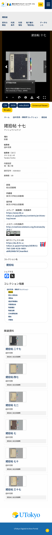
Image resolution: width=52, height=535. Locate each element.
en (41, 4)
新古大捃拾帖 (12, 295)
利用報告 (20, 23)
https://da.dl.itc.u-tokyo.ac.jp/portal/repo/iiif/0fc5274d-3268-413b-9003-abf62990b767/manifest (21, 247)
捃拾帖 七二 (12, 405)
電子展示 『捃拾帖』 (30, 23)
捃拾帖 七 (11, 433)
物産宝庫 (11, 310)
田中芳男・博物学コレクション (25, 117)
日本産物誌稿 (12, 313)
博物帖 (10, 298)
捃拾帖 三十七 (13, 489)
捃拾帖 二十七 (13, 349)
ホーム (7, 117)
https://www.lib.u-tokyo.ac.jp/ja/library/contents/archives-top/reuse (25, 215)
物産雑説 (11, 307)
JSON (13, 105)
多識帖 (10, 320)
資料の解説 (4, 23)
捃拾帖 (4, 17)
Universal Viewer (40, 105)
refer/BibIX (24, 105)
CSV (5, 105)
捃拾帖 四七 (12, 377)
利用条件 (12, 23)
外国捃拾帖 (12, 304)
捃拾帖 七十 (12, 461)
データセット (43, 23)
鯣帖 (9, 316)
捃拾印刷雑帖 (12, 301)
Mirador (7, 110)
